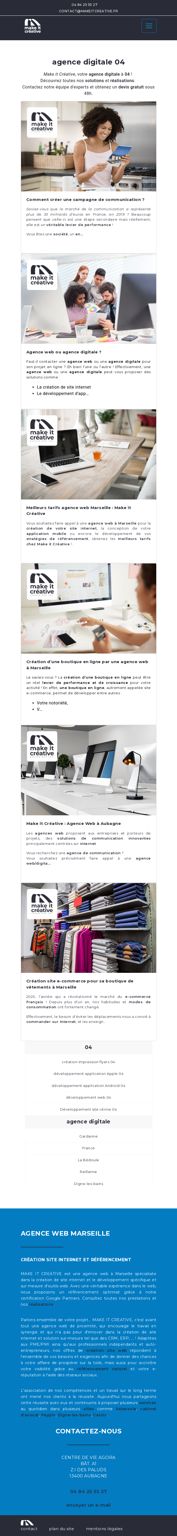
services (148, 1402)
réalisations (41, 1304)
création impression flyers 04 (88, 1062)
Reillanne (88, 1172)
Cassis (99, 1415)
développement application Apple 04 (88, 1073)
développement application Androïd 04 (88, 1085)
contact (29, 1528)
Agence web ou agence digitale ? (64, 351)
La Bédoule (88, 1160)
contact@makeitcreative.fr (88, 11)
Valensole (126, 1408)
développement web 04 (88, 1097)
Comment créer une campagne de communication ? (85, 199)
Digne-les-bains (88, 1184)
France (88, 1148)
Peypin (48, 1415)
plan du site (61, 1528)
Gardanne (88, 1136)
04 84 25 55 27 (84, 5)
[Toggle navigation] (149, 26)
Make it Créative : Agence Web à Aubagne (73, 823)
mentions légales (104, 1528)
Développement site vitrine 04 (88, 1109)
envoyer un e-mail (88, 1505)
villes (88, 1408)
